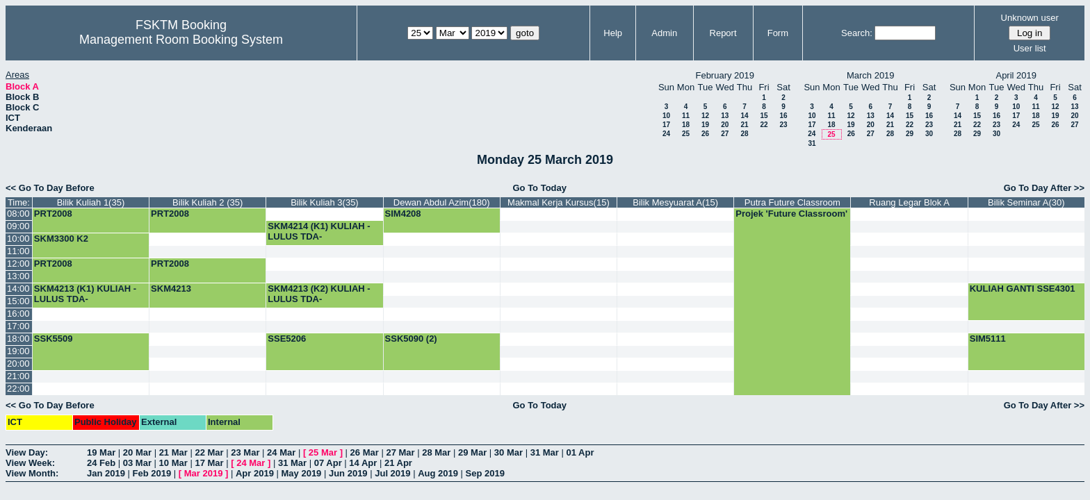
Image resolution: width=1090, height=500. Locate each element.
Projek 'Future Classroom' (791, 213)
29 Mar (472, 452)
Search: (856, 33)
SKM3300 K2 (61, 238)
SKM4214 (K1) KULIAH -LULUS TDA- (319, 231)
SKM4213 (171, 288)
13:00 (18, 276)
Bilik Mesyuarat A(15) (675, 202)
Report (723, 33)
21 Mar (173, 452)
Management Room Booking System (181, 40)
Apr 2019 (255, 473)
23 (783, 124)
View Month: (32, 473)
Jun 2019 (348, 473)
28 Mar (436, 452)
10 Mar (173, 463)
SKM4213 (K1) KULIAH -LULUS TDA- (85, 293)
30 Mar (508, 452)
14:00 (18, 288)
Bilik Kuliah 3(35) (325, 202)
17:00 (18, 326)
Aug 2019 (438, 473)
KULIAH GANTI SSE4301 (1022, 288)
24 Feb (101, 463)
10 (666, 115)
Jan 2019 (106, 473)
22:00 (18, 388)
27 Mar (400, 452)
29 (909, 134)
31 (811, 143)
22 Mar (209, 452)
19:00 (18, 351)
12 (705, 115)
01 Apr (580, 452)
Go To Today (539, 188)
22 (763, 124)
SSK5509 (53, 338)
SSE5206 (287, 338)
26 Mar (364, 452)
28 (744, 134)
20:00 (18, 363)
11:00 (18, 251)
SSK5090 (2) (411, 338)
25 (686, 134)
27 (725, 134)
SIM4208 (403, 213)
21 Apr (398, 463)
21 (744, 124)
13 (725, 115)
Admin (664, 33)
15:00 (18, 301)
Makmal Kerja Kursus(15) (558, 202)
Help (612, 33)
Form (777, 33)
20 (725, 124)
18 (686, 124)
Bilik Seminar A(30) (1026, 202)
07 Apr (328, 463)
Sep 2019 (485, 473)
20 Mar (137, 452)
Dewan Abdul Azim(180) (441, 202)
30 (929, 134)
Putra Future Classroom (792, 202)
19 (705, 124)
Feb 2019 (152, 473)
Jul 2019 (392, 473)
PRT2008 (53, 213)
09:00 (18, 226)
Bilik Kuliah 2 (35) (207, 202)
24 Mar (281, 452)
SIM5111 (988, 338)
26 (705, 134)
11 (686, 115)
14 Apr (363, 463)
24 (666, 134)
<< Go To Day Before (50, 188)
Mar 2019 (203, 473)
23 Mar (245, 452)
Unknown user (1030, 17)
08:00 (18, 213)
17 (666, 124)
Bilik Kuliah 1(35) (91, 202)
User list (1030, 48)
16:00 (18, 313)
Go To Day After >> (1044, 188)
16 (783, 115)
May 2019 (302, 473)
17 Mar (209, 463)
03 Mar (137, 463)
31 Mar (544, 452)
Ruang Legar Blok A (909, 202)
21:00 (18, 376)
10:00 (18, 238)
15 (763, 115)
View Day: (27, 452)
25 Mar (323, 452)
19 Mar (101, 452)
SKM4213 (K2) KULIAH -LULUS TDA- (319, 293)
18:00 (18, 338)
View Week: (30, 463)
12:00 (18, 263)
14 (744, 115)
